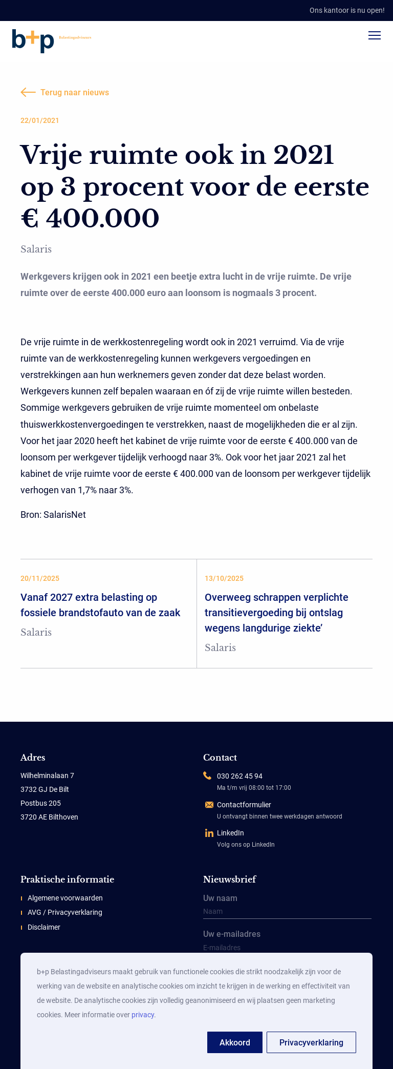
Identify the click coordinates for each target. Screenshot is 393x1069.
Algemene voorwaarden (65, 898)
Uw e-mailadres (287, 943)
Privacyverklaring (311, 1042)
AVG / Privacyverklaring (65, 912)
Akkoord (235, 1042)
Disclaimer (44, 927)
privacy (143, 1015)
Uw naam (287, 907)
